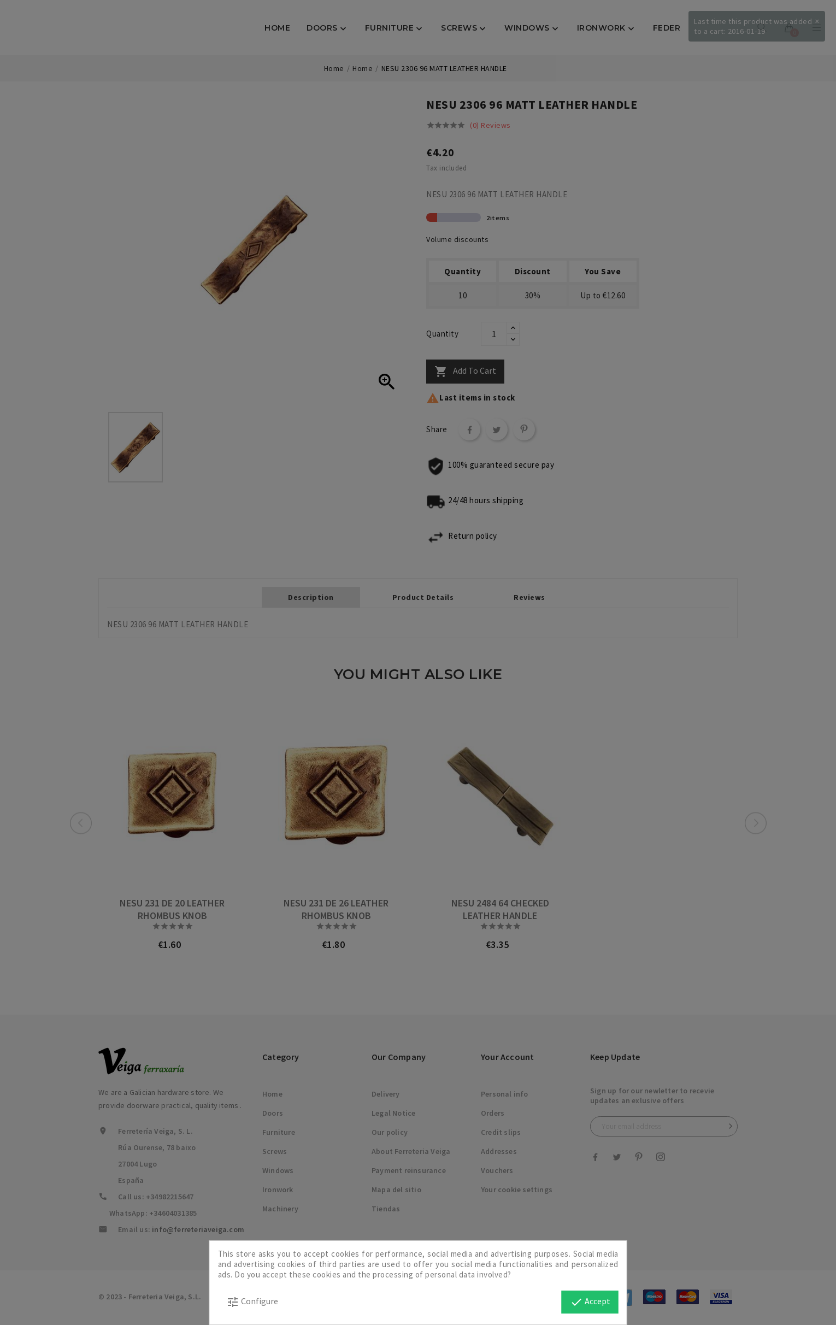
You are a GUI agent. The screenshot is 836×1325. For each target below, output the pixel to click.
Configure (252, 1302)
